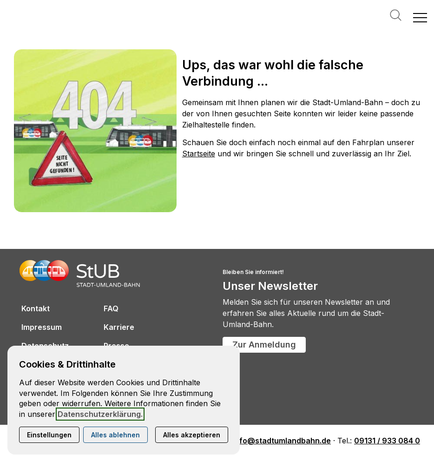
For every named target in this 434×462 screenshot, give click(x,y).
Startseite (198, 153)
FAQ (111, 308)
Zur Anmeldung (264, 344)
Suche (395, 15)
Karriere (119, 327)
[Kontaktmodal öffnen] (7, 7)
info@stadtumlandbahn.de (282, 440)
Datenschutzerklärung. (100, 414)
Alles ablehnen (115, 435)
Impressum (41, 327)
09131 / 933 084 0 (387, 440)
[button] (420, 17)
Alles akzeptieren (191, 435)
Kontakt (35, 308)
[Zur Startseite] (51, 17)
